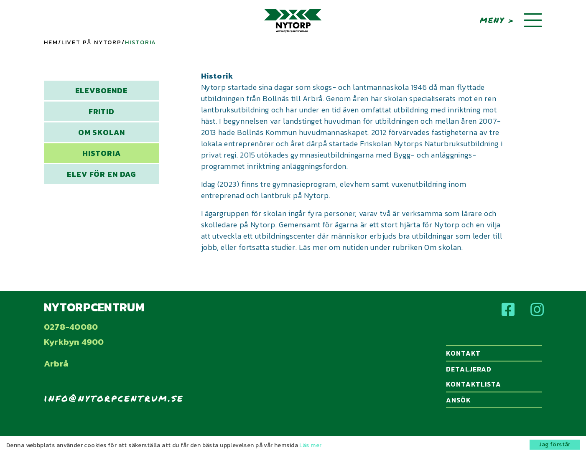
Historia (101, 153)
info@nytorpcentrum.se (114, 397)
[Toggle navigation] (533, 20)
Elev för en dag (101, 174)
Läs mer (310, 445)
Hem (51, 42)
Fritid (102, 111)
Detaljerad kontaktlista (493, 376)
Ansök (493, 400)
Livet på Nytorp (91, 42)
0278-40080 (71, 326)
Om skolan (101, 132)
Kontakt (493, 353)
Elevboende (101, 90)
